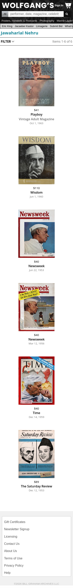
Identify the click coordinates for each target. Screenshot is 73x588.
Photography (47, 20)
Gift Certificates (14, 522)
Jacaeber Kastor (24, 26)
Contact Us (11, 543)
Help (7, 572)
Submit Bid (56, 26)
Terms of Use (13, 558)
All (5, 14)
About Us (10, 551)
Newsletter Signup (16, 529)
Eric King (7, 26)
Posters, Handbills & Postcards (19, 20)
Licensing (10, 536)
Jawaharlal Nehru (19, 32)
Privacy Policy (14, 565)
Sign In (59, 5)
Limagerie (41, 26)
